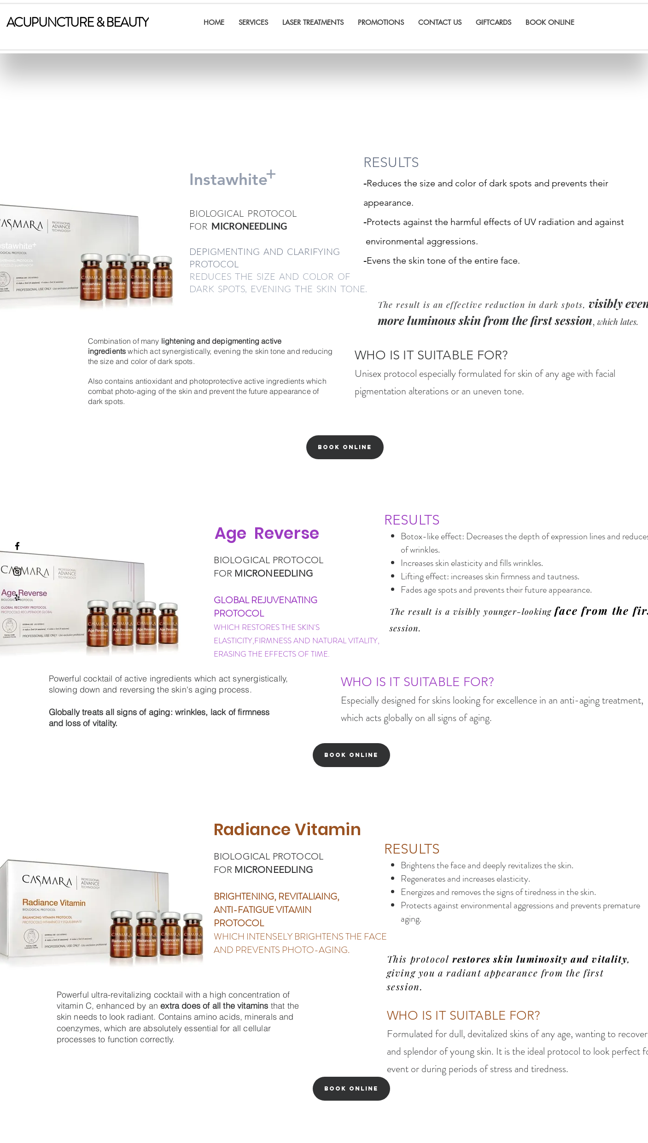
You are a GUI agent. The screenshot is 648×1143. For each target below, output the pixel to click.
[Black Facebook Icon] (17, 546)
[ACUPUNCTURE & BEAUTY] (78, 22)
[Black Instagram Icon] (17, 571)
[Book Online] (345, 447)
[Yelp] (17, 597)
